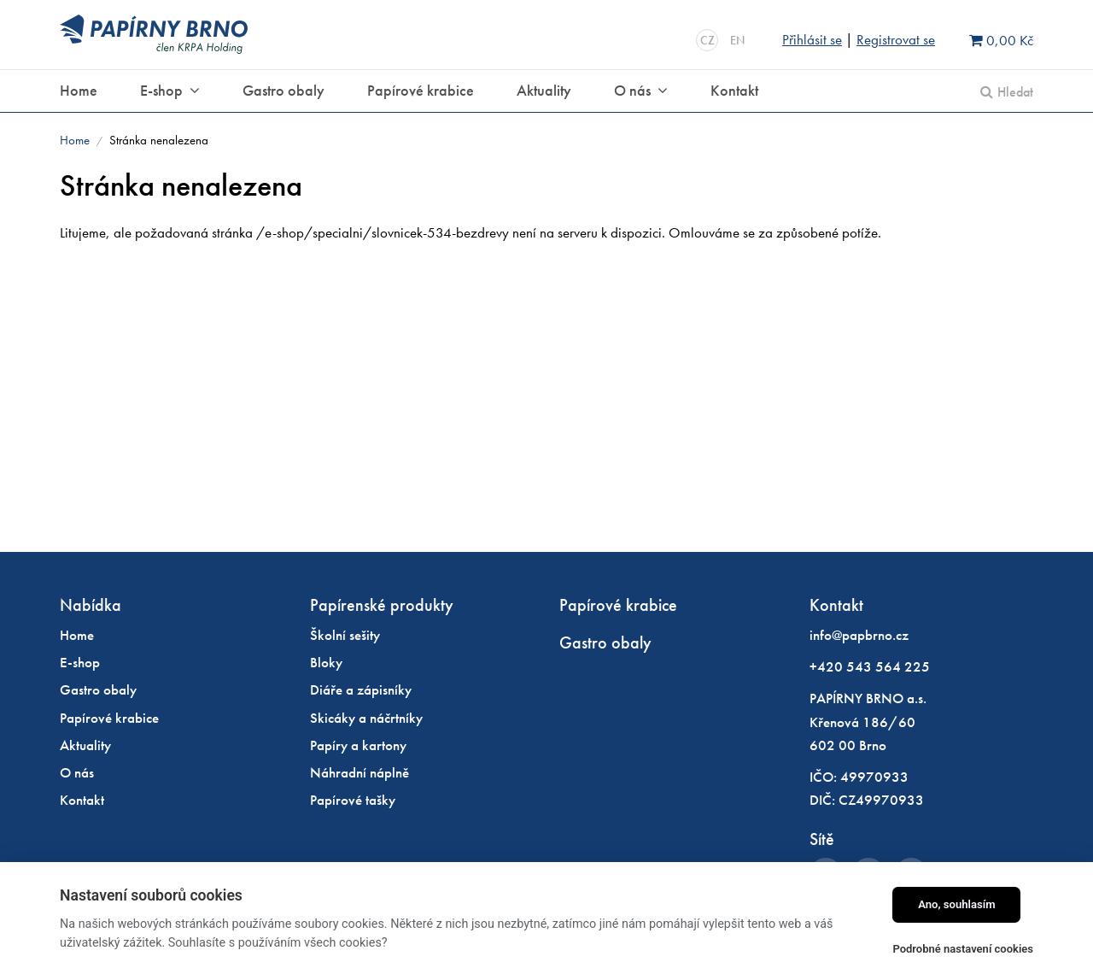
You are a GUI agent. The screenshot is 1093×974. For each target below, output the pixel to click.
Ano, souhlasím (957, 904)
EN (737, 40)
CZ (707, 40)
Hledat (1015, 92)
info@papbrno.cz (859, 634)
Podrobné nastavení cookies (962, 948)
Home (75, 140)
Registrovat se (895, 39)
